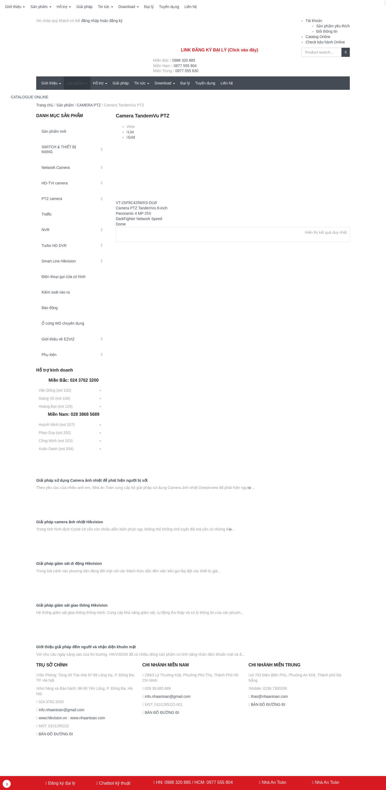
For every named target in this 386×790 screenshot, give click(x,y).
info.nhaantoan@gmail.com (61, 710)
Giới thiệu (15, 7)
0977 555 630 (186, 71)
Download (128, 7)
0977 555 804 (185, 66)
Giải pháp (84, 7)
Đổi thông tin (326, 31)
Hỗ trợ (64, 7)
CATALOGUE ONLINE (29, 97)
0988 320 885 (183, 60)
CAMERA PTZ (89, 105)
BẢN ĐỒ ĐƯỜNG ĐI (55, 734)
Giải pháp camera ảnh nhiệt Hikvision (69, 522)
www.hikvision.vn (52, 718)
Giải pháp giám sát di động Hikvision (69, 564)
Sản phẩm (40, 7)
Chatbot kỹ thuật (114, 783)
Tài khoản (314, 20)
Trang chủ (44, 105)
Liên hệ (190, 7)
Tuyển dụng (169, 7)
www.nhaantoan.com (87, 718)
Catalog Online (318, 37)
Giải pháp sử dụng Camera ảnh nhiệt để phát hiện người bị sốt (91, 481)
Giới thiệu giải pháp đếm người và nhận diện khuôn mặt (86, 647)
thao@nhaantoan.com (269, 696)
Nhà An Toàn (274, 782)
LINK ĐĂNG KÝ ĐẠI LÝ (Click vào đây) (219, 50)
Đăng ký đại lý (61, 783)
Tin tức (105, 7)
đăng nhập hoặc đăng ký (102, 20)
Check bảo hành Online (325, 42)
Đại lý (149, 7)
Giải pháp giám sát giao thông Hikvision (71, 605)
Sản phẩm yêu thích (333, 26)
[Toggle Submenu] (101, 149)
